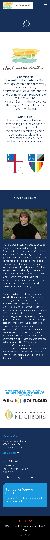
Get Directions (9, 453)
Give (25, 530)
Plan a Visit (11, 436)
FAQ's (42, 526)
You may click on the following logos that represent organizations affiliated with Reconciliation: (25, 392)
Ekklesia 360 (25, 535)
